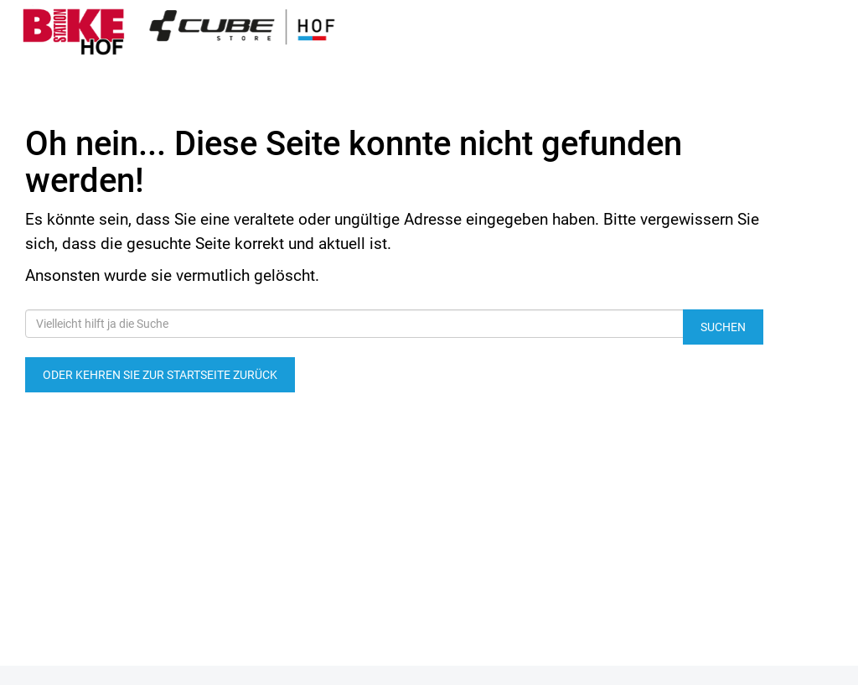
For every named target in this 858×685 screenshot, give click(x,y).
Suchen (723, 327)
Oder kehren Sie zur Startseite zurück (160, 374)
